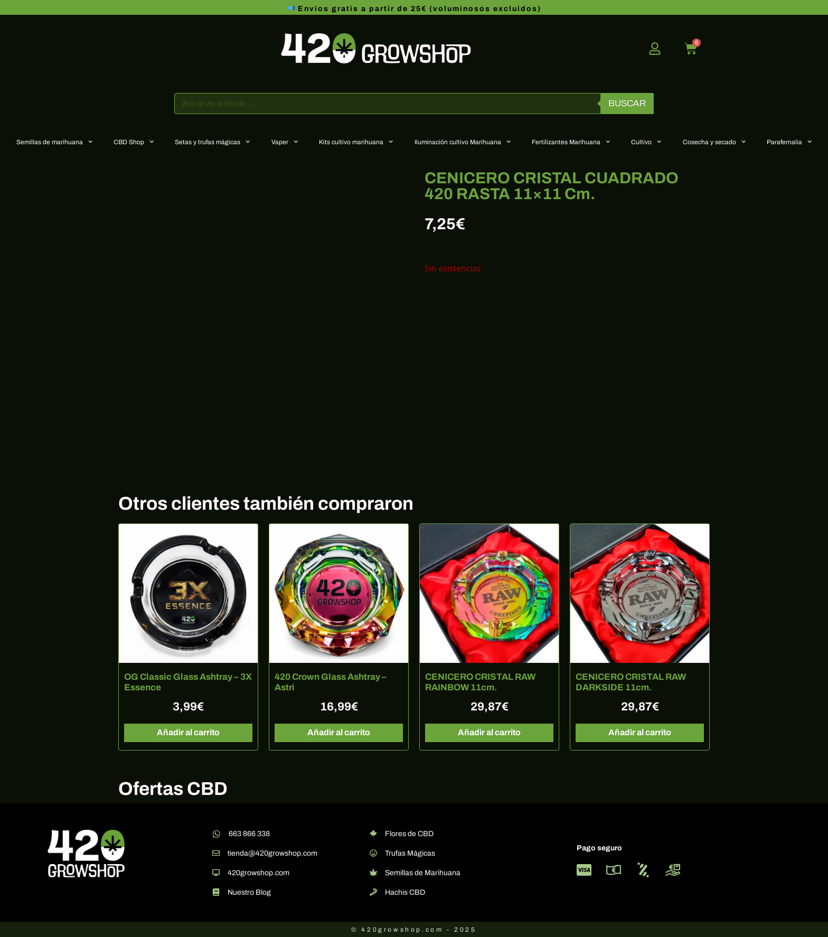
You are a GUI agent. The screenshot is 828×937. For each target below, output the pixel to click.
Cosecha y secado (714, 141)
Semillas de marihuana (54, 141)
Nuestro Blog (249, 892)
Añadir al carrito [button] (188, 732)
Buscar (627, 103)
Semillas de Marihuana (422, 873)
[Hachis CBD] (373, 892)
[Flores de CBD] (373, 833)
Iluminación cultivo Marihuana (463, 141)
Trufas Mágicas (410, 853)
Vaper (284, 141)
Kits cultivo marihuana (356, 141)
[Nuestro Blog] (216, 892)
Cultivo (646, 141)
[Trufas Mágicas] (373, 853)
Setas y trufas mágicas (212, 141)
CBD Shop (134, 141)
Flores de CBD (409, 834)
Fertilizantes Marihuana (571, 141)
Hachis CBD (405, 892)
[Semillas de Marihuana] (373, 872)
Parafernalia (789, 141)
